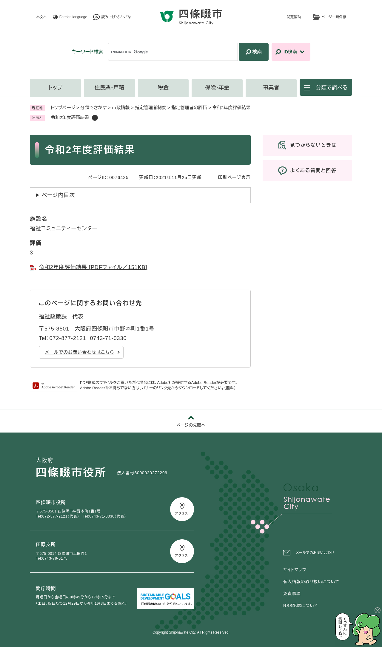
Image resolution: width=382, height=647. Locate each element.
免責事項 (292, 593)
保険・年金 (217, 88)
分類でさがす (93, 107)
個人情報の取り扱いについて (311, 581)
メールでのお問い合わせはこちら (79, 352)
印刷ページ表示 (234, 177)
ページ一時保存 (334, 17)
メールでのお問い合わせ (315, 553)
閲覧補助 (294, 17)
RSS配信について (300, 605)
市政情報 (121, 107)
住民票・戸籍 (109, 88)
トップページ (63, 107)
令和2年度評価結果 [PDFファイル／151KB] (93, 267)
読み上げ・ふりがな (116, 17)
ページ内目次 (58, 195)
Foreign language (73, 17)
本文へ (41, 17)
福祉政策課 (53, 316)
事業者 (271, 88)
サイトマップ (294, 569)
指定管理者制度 (150, 107)
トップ (55, 88)
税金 (163, 88)
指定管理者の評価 (189, 107)
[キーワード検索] (173, 52)
